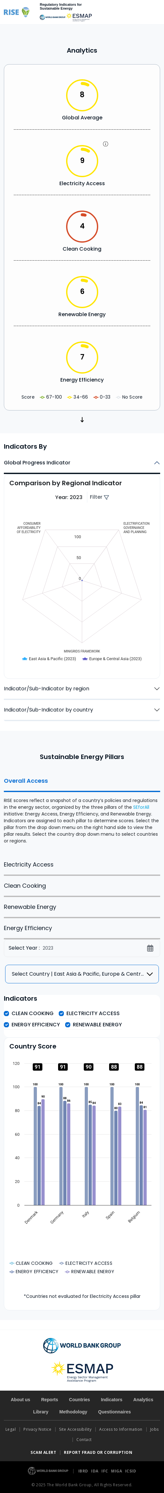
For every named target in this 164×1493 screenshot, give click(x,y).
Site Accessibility (75, 1429)
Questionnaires (114, 1411)
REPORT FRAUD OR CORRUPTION (99, 1452)
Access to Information (120, 1429)
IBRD (84, 1471)
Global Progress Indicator (37, 462)
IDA (95, 1471)
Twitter (8, 756)
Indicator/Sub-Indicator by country (48, 709)
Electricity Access (29, 864)
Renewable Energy (30, 907)
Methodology (73, 1411)
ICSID (130, 1471)
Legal (10, 1429)
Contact (84, 1439)
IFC (105, 1471)
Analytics (143, 1399)
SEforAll (141, 807)
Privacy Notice (37, 1429)
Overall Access (26, 781)
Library (40, 1411)
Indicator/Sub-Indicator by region (46, 688)
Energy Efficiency (28, 928)
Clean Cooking (25, 886)
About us (20, 1399)
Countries (79, 1399)
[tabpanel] (82, 813)
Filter (99, 497)
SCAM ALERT (43, 1452)
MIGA (117, 1471)
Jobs (154, 1429)
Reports (49, 1399)
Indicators (111, 1399)
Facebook (8, 770)
